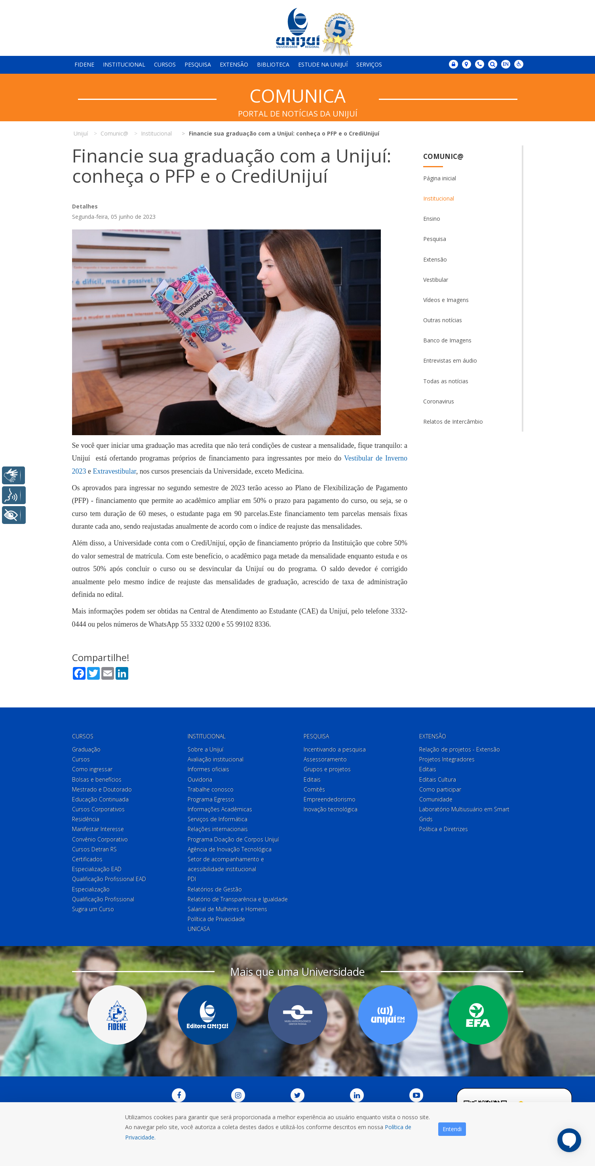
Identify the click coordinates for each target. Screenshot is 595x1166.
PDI (192, 879)
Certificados (87, 859)
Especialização (91, 889)
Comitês (314, 789)
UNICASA (199, 929)
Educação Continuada (100, 799)
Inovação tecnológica (330, 809)
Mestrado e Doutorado (102, 789)
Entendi (452, 1129)
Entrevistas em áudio (450, 360)
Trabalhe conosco (211, 789)
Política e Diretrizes (443, 829)
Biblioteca (273, 64)
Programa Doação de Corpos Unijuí (233, 839)
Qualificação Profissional (103, 899)
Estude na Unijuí (323, 64)
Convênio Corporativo (100, 839)
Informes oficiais (208, 769)
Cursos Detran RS (94, 849)
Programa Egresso (211, 799)
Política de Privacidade (216, 919)
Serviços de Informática (217, 819)
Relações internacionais (218, 829)
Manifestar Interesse (98, 829)
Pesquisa (197, 64)
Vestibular (435, 279)
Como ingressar (92, 769)
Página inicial (439, 178)
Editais (312, 779)
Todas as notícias (445, 381)
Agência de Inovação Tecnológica (230, 849)
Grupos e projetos (327, 769)
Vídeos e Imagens (446, 300)
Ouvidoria (200, 779)
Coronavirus (438, 401)
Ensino (431, 218)
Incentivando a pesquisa (335, 749)
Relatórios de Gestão (215, 889)
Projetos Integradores (447, 759)
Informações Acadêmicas (220, 809)
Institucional (124, 64)
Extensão (234, 64)
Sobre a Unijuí (205, 749)
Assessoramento (325, 759)
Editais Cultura (437, 779)
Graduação (86, 749)
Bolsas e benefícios (97, 779)
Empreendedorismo (329, 799)
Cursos (165, 64)
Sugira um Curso (93, 909)
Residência (85, 819)
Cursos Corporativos (98, 809)
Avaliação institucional (215, 759)
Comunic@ (443, 156)
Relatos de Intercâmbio (453, 421)
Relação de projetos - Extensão (459, 749)
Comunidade (435, 799)
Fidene (84, 64)
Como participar (440, 789)
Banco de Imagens (447, 340)
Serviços (369, 64)
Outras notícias (442, 320)
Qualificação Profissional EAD (109, 879)
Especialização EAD (97, 869)
